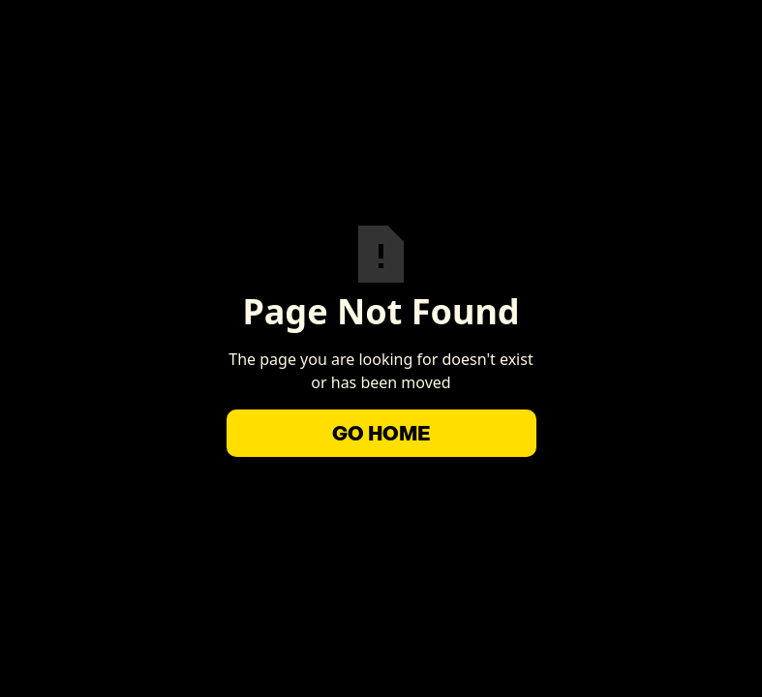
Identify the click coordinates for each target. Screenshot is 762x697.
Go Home (381, 433)
